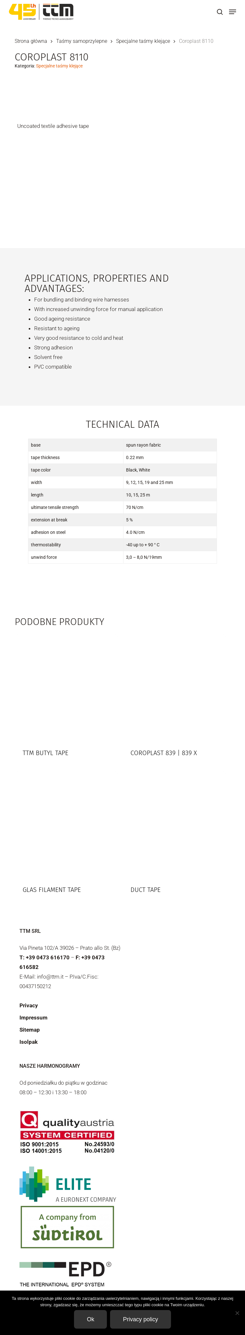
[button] (232, 12)
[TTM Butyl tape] (66, 686)
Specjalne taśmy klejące (143, 41)
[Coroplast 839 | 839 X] (174, 686)
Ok (90, 1319)
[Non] (237, 1313)
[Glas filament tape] (66, 823)
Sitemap (29, 1030)
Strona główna (31, 41)
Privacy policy (140, 1319)
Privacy (28, 1005)
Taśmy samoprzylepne (81, 41)
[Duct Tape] (174, 823)
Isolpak (28, 1042)
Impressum (33, 1017)
